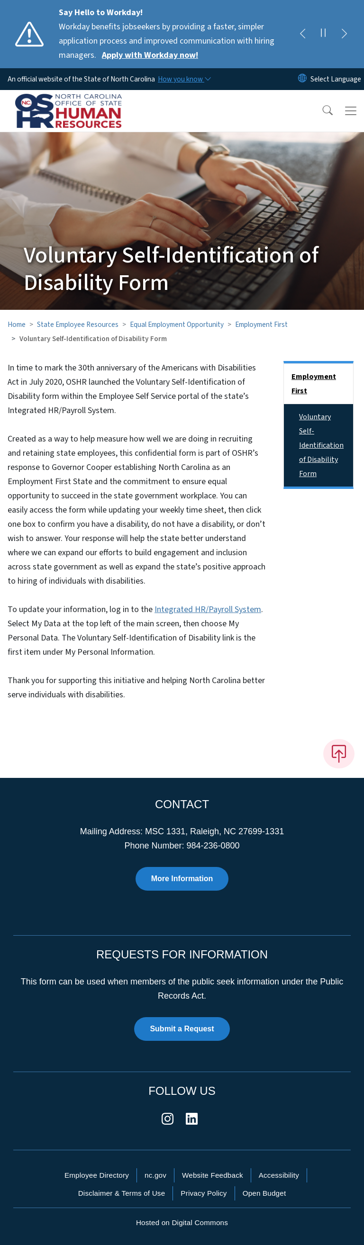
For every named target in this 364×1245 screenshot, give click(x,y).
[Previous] (302, 34)
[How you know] (183, 79)
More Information (182, 879)
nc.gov (155, 1175)
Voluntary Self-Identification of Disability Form (321, 445)
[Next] (344, 34)
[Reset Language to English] (302, 79)
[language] (335, 79)
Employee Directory (96, 1175)
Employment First (261, 324)
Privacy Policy (204, 1193)
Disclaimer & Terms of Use (121, 1193)
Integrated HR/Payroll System (208, 609)
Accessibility (279, 1175)
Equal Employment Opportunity (177, 324)
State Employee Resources (77, 324)
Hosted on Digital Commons (182, 1222)
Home (17, 324)
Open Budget (264, 1193)
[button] (321, 110)
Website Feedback (212, 1175)
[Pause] (323, 34)
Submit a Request (182, 1029)
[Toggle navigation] (350, 110)
